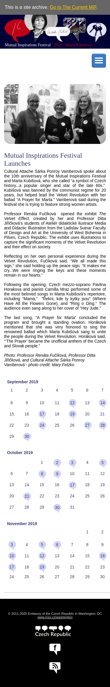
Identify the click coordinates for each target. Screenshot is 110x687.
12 (72, 402)
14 (102, 402)
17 (42, 414)
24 (42, 425)
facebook (55, 649)
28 (102, 425)
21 (27, 496)
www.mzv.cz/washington (55, 617)
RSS (55, 668)
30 (27, 436)
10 (11, 555)
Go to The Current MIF (73, 7)
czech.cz (53, 631)
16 (102, 555)
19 (72, 414)
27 (87, 425)
